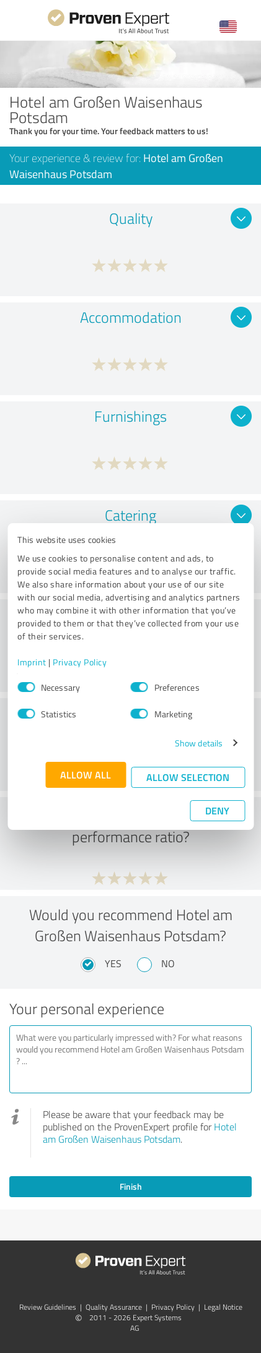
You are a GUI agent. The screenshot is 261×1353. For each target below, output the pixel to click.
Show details (199, 743)
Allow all (85, 774)
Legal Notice (223, 1307)
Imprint (31, 662)
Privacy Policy (80, 662)
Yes (113, 963)
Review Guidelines (47, 1307)
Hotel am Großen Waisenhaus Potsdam (140, 1133)
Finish (131, 1186)
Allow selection (187, 777)
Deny (217, 810)
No (168, 963)
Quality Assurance (114, 1307)
